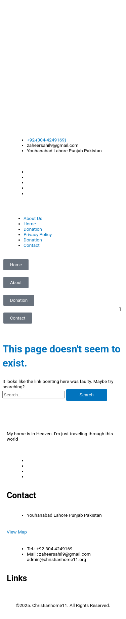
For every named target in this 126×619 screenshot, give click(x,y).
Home (30, 223)
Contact (32, 245)
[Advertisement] (63, 63)
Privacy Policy (38, 234)
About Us (33, 218)
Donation (33, 229)
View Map (17, 531)
